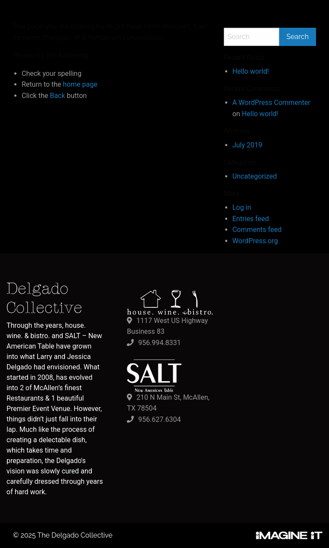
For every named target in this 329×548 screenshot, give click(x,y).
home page (80, 84)
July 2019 (247, 145)
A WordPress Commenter (271, 102)
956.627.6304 (159, 419)
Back (57, 95)
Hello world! (250, 71)
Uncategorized (254, 176)
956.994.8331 (159, 343)
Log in (241, 207)
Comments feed (257, 229)
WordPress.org (255, 241)
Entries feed (250, 219)
